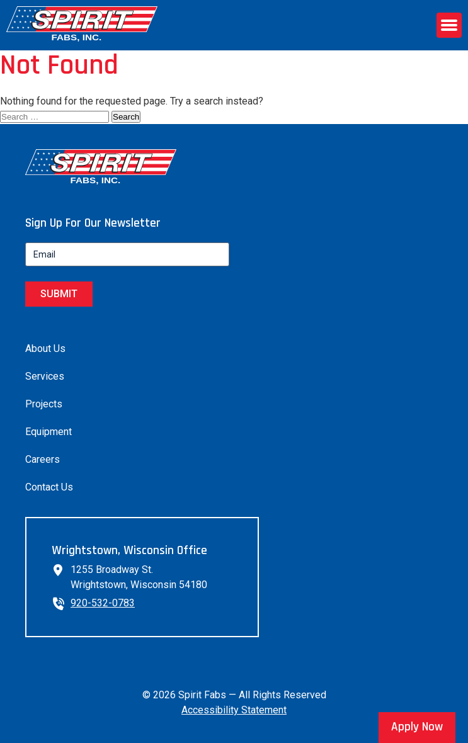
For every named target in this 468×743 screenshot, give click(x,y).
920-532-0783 (103, 603)
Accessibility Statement (234, 710)
